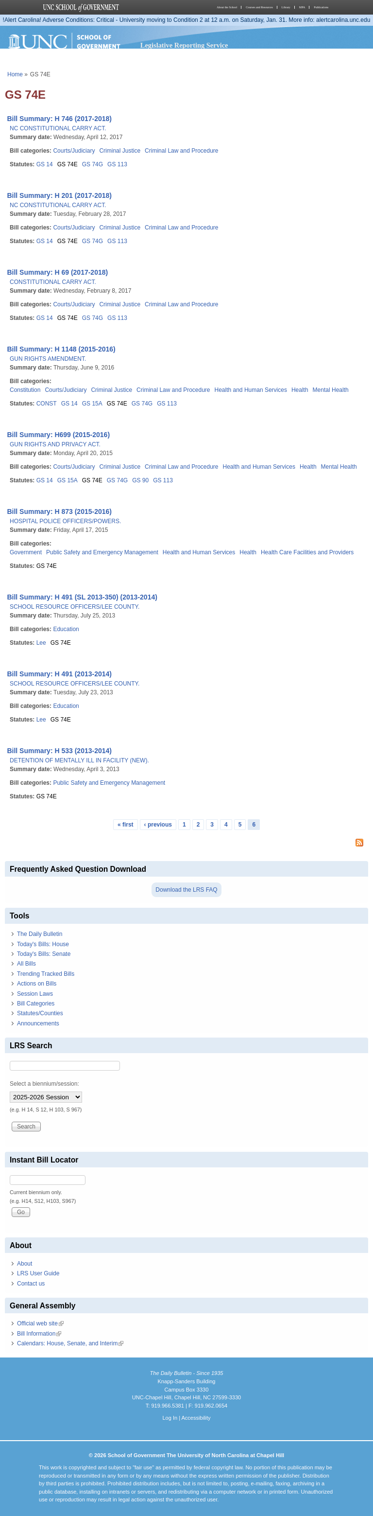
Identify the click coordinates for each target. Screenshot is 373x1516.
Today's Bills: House (43, 944)
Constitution (25, 390)
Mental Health (331, 390)
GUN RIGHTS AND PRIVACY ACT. (55, 444)
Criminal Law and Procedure (181, 150)
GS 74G (92, 164)
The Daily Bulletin (39, 934)
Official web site (40, 1323)
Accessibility (195, 1418)
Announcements (38, 1023)
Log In (169, 1418)
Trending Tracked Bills (45, 973)
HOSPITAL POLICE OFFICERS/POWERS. (65, 521)
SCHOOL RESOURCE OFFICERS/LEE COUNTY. (74, 606)
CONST (46, 403)
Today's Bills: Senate (43, 954)
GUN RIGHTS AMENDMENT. (48, 358)
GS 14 (44, 164)
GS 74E (67, 164)
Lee (41, 642)
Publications (321, 7)
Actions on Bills (36, 983)
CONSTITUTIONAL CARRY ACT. (53, 282)
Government (26, 552)
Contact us (31, 1283)
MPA (302, 7)
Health (299, 390)
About (24, 1263)
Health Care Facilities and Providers (307, 552)
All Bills (26, 963)
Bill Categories (35, 1003)
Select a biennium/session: (44, 1083)
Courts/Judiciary (74, 150)
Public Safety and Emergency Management (102, 552)
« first (126, 824)
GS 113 (117, 164)
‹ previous (158, 824)
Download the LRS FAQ (186, 889)
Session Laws (35, 993)
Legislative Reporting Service (184, 45)
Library (286, 7)
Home (15, 74)
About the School (227, 7)
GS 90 (140, 480)
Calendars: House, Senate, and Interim (70, 1343)
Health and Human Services (251, 390)
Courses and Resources (259, 7)
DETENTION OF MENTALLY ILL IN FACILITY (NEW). (79, 760)
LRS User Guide (38, 1273)
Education (66, 629)
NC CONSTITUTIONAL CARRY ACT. (58, 128)
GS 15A (92, 403)
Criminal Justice (119, 150)
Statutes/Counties (40, 1013)
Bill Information (39, 1333)
